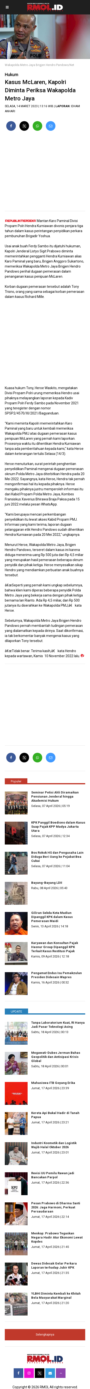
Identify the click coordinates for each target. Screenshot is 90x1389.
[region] (45, 173)
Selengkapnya (45, 1334)
